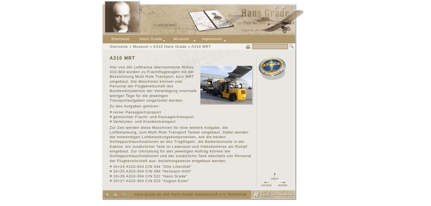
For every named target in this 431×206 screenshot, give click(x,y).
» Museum (138, 46)
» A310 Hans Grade (167, 46)
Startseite (119, 46)
